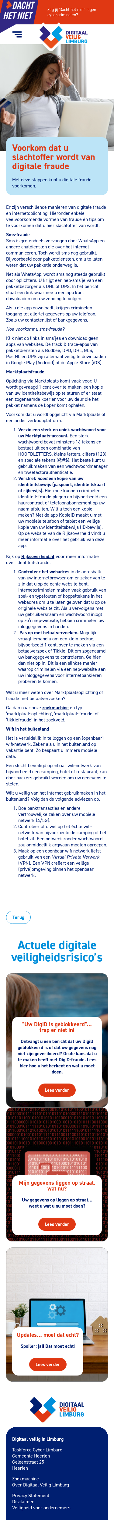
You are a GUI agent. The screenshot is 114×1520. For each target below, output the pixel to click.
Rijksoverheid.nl (37, 556)
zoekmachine (55, 707)
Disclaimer (23, 1501)
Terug (18, 917)
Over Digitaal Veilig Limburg (40, 1485)
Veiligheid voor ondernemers (41, 1507)
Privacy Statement (30, 1495)
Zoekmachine (25, 1479)
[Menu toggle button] (17, 34)
